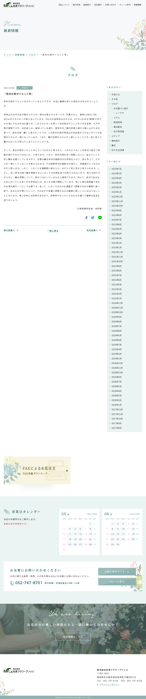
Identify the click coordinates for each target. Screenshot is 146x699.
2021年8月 (117, 270)
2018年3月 (117, 395)
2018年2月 (117, 400)
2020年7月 (117, 326)
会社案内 (98, 4)
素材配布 (118, 126)
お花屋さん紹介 (121, 108)
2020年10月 (117, 312)
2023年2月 (117, 187)
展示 (114, 145)
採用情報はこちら (73, 636)
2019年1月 (117, 358)
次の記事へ (92, 230)
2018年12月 (117, 363)
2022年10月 (117, 205)
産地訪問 (118, 122)
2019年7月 (117, 344)
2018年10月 (117, 372)
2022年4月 (117, 233)
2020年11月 (117, 307)
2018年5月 (117, 386)
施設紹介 (87, 4)
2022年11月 (117, 201)
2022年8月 (117, 215)
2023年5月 (117, 173)
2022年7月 (117, 219)
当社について (63, 4)
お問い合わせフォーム (117, 571)
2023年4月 (117, 178)
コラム (117, 117)
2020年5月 (117, 335)
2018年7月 (117, 381)
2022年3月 (117, 238)
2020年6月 (117, 330)
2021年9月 (117, 265)
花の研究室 (119, 131)
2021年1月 (117, 298)
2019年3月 (117, 353)
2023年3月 (117, 182)
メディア (116, 136)
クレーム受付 (125, 4)
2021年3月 (117, 289)
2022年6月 (117, 224)
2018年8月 (117, 376)
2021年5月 (117, 284)
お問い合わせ (110, 4)
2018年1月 (117, 404)
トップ (7, 54)
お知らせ (116, 94)
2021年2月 (117, 293)
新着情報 (137, 4)
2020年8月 (117, 321)
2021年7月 (117, 275)
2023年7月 (117, 168)
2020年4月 (117, 339)
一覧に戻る (52, 230)
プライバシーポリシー (110, 684)
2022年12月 (117, 196)
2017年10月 (117, 418)
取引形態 (76, 4)
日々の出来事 (118, 149)
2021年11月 (117, 256)
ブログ (32, 54)
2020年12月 (117, 302)
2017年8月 (117, 427)
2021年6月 (117, 279)
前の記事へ (9, 230)
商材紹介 (116, 140)
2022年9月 (117, 210)
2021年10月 (117, 261)
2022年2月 (117, 242)
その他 (115, 99)
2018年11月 (117, 367)
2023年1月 (117, 191)
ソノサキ (120, 112)
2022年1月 (117, 247)
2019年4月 (117, 349)
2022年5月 (117, 228)
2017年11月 (117, 414)
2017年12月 (117, 409)
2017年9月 (117, 423)
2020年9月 (117, 316)
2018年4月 (117, 390)
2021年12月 (117, 252)
